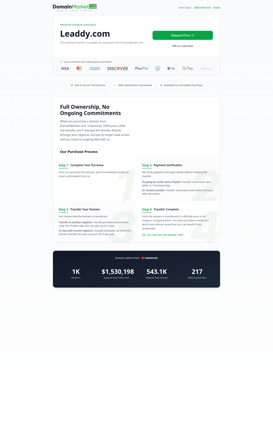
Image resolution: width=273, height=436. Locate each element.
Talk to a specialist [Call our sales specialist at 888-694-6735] (182, 45)
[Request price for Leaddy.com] (183, 35)
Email (217, 7)
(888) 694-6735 (202, 7)
